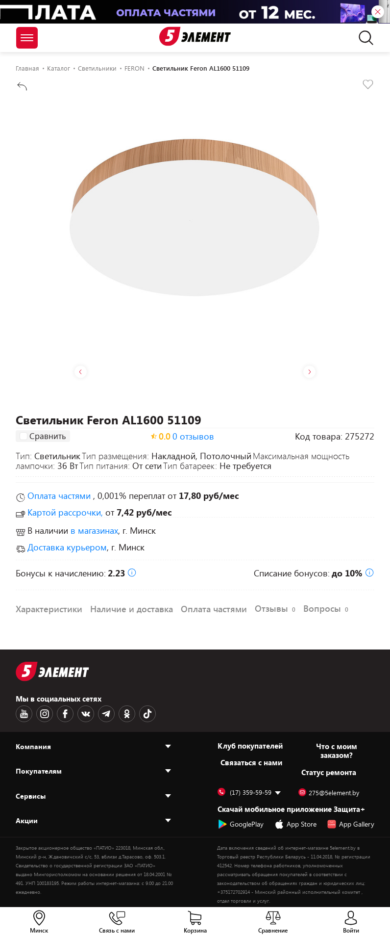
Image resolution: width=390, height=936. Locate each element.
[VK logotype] (85, 713)
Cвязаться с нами (251, 762)
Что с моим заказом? (336, 750)
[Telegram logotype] (106, 713)
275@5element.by (328, 792)
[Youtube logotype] (24, 713)
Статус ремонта (328, 772)
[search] (363, 38)
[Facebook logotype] (65, 713)
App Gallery (350, 824)
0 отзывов (193, 436)
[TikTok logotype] (147, 713)
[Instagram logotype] (44, 713)
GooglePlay (241, 824)
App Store (295, 824)
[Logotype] (195, 36)
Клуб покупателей (250, 745)
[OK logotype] (127, 713)
